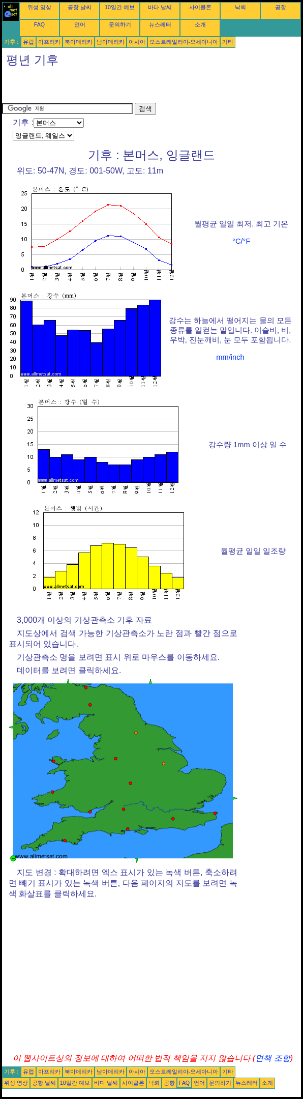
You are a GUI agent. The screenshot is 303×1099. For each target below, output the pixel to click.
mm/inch (230, 357)
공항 (280, 7)
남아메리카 (111, 42)
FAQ (39, 24)
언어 (79, 24)
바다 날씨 (160, 7)
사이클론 (200, 7)
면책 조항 (272, 1058)
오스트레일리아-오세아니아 (184, 42)
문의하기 (120, 24)
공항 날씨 (80, 7)
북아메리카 (79, 42)
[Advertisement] (121, 87)
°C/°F (241, 241)
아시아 (137, 42)
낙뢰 (240, 7)
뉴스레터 (160, 24)
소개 (200, 24)
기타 (227, 42)
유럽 (28, 42)
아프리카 (49, 42)
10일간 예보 (120, 7)
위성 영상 (39, 7)
